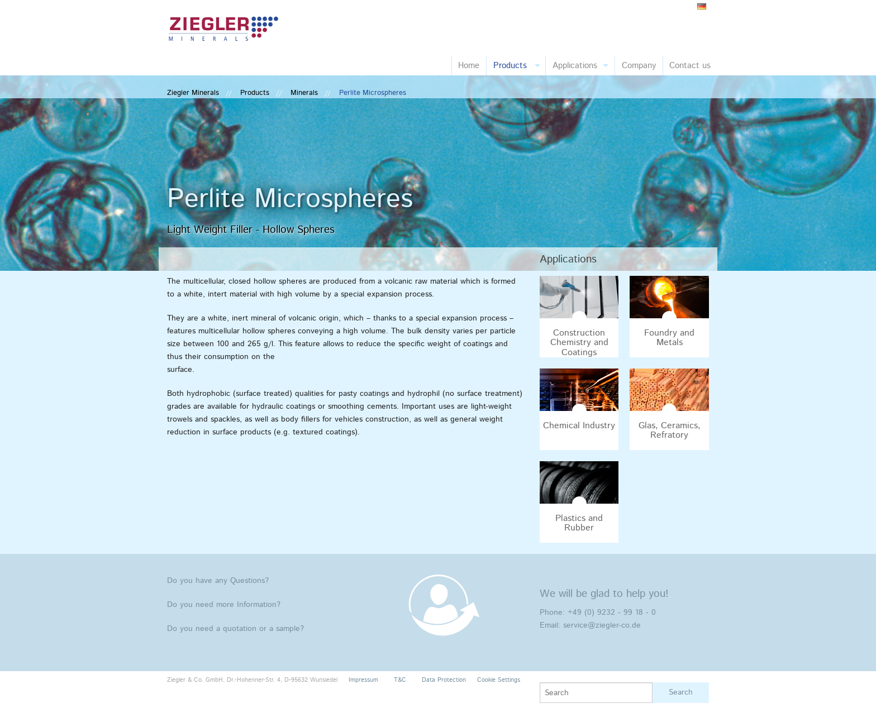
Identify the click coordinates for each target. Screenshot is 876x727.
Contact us (690, 65)
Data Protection (444, 680)
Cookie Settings (498, 680)
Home (468, 65)
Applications (575, 65)
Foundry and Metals (669, 338)
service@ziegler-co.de (602, 625)
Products (510, 65)
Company (639, 65)
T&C (400, 680)
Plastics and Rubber (579, 523)
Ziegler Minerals (193, 93)
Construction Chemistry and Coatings (579, 343)
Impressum (363, 680)
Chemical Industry (579, 425)
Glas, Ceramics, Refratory (670, 430)
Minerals (304, 93)
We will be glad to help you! (604, 593)
